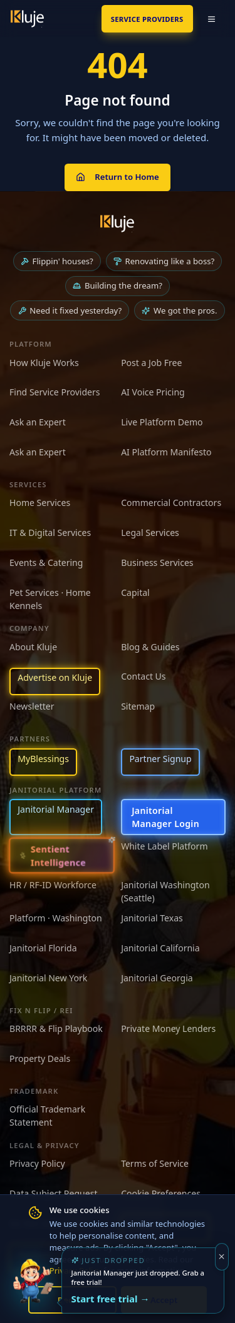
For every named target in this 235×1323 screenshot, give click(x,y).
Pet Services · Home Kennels (50, 599)
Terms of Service (155, 1163)
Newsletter (32, 706)
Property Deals (39, 1058)
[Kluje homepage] (117, 223)
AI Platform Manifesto (166, 452)
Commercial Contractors (171, 502)
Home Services (39, 502)
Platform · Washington (55, 918)
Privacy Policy (37, 1163)
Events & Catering (46, 562)
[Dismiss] (222, 1257)
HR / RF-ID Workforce (53, 885)
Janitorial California (160, 948)
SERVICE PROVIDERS (147, 19)
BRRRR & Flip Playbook (56, 1028)
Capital (135, 592)
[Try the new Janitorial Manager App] (32, 1290)
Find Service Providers (54, 392)
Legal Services (150, 532)
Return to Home (117, 176)
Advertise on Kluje (55, 677)
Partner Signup (160, 759)
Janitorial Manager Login (165, 817)
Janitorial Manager (56, 809)
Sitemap (138, 706)
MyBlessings (43, 759)
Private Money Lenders (168, 1028)
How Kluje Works (44, 363)
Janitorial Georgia (157, 978)
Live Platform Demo (162, 422)
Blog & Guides (150, 647)
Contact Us (143, 676)
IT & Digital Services (50, 532)
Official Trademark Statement (47, 1115)
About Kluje (33, 647)
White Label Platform (164, 846)
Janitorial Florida (43, 948)
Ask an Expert (37, 422)
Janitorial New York (48, 978)
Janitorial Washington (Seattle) (165, 891)
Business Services (157, 562)
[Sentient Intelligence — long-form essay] (61, 856)
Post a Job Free (151, 363)
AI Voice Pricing (153, 392)
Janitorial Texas (152, 918)
